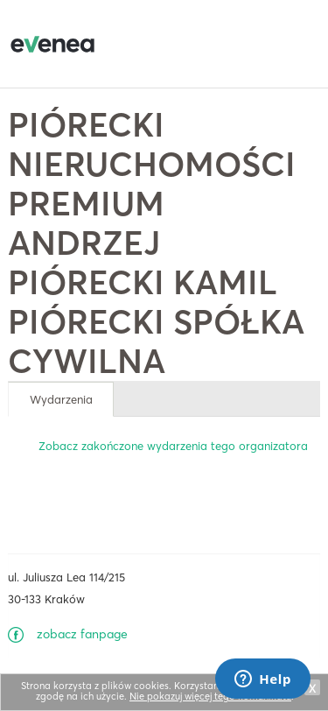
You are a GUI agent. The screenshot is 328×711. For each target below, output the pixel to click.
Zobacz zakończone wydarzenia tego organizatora (173, 446)
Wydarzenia (61, 399)
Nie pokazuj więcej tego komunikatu (210, 696)
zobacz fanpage (82, 634)
